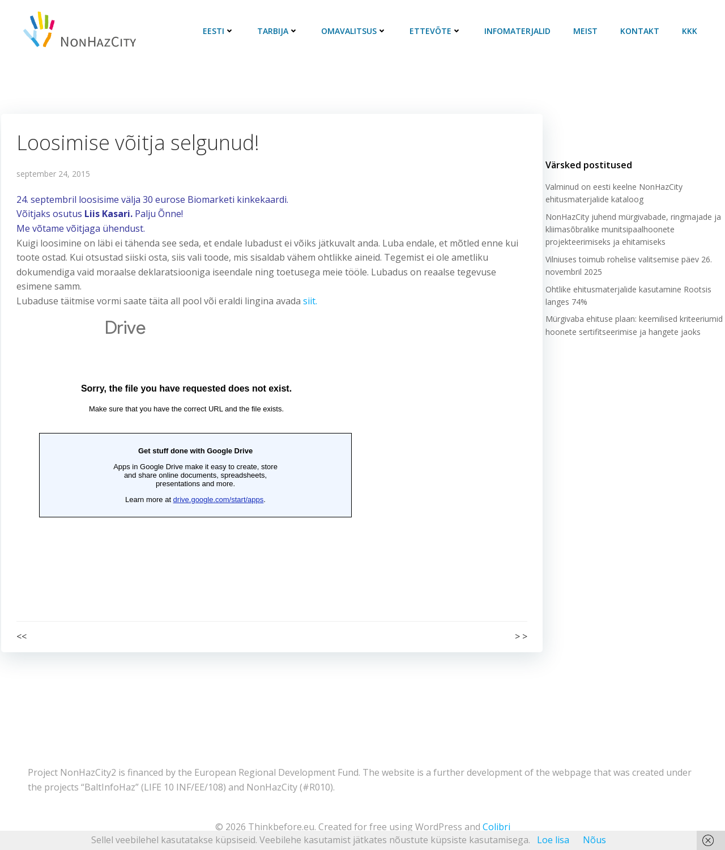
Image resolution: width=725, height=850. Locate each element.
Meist (588, 31)
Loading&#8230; (187, 450)
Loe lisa (553, 840)
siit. (311, 301)
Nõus (594, 840)
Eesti (221, 31)
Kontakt (642, 31)
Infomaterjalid (520, 31)
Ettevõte (438, 31)
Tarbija (280, 31)
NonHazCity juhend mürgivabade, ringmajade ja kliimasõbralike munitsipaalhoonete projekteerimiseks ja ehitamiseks (631, 235)
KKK (692, 31)
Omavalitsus (357, 31)
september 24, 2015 (54, 174)
